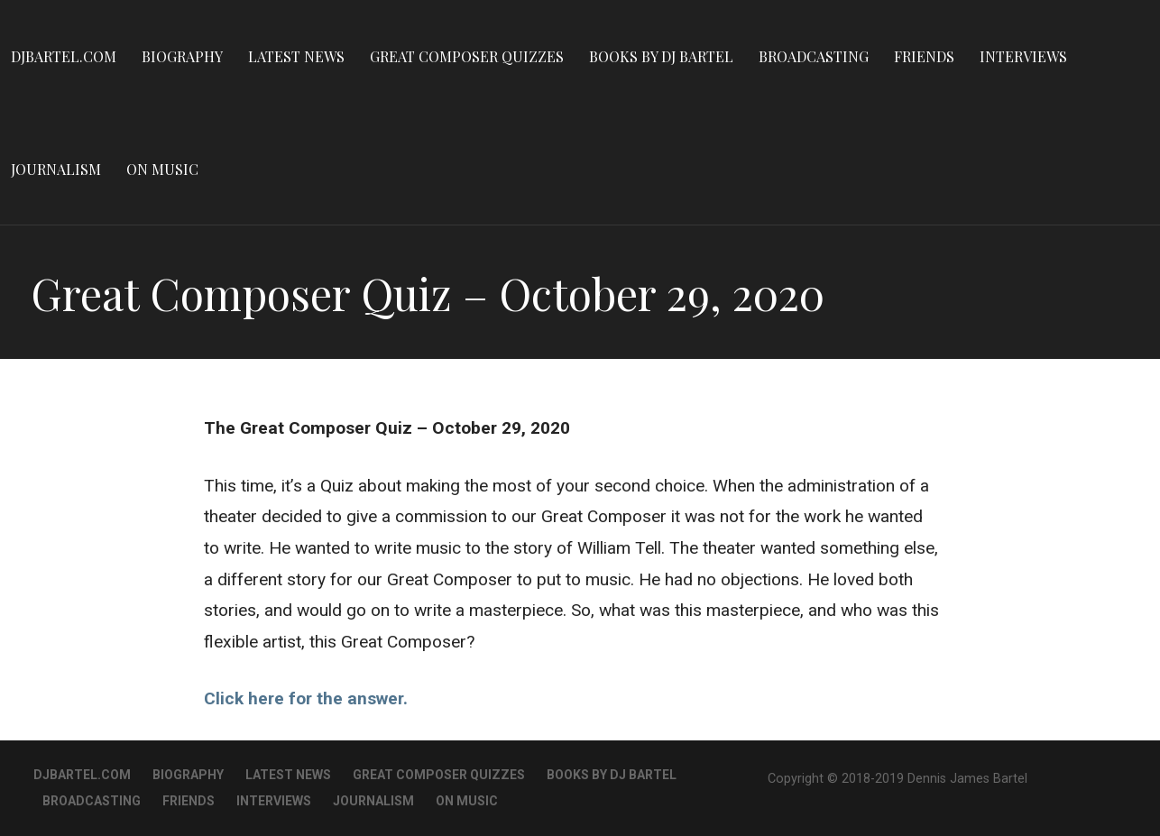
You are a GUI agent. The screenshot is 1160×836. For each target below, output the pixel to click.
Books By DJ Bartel (661, 56)
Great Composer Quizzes (467, 56)
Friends (924, 56)
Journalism (56, 169)
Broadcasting (814, 56)
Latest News (296, 56)
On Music (162, 169)
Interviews (1023, 56)
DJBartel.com (63, 56)
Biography (182, 56)
